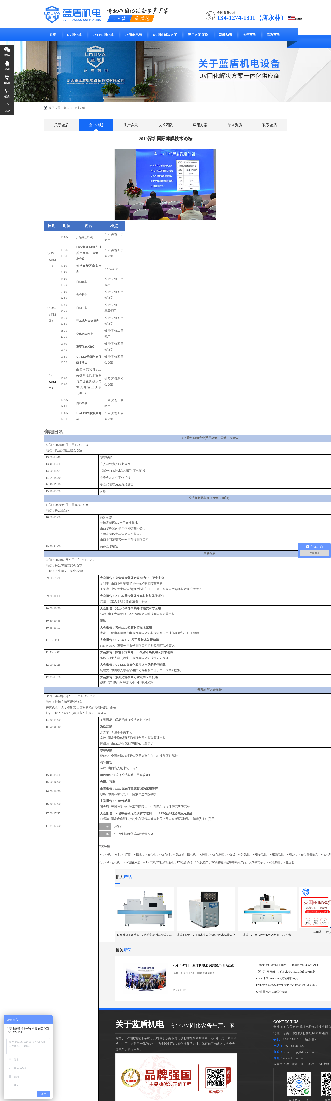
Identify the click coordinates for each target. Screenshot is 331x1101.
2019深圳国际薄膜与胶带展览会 (133, 834)
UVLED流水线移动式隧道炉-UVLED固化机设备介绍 (286, 985)
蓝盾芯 (142, 18)
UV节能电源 (133, 34)
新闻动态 (225, 34)
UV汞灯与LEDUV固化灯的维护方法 (277, 978)
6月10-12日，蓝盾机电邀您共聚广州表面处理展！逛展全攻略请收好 (206, 965)
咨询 (7, 69)
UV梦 (120, 18)
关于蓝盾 (249, 34)
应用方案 (200, 125)
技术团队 (165, 125)
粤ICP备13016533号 (300, 1064)
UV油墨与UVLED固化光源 (271, 991)
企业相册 (80, 107)
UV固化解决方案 (165, 34)
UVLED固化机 (102, 34)
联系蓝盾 (273, 34)
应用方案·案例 (198, 34)
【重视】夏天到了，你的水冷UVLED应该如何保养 (285, 971)
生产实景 (130, 125)
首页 (53, 34)
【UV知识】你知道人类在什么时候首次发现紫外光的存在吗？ (288, 965)
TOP (7, 110)
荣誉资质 (235, 125)
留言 (7, 96)
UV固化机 (74, 34)
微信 (7, 55)
